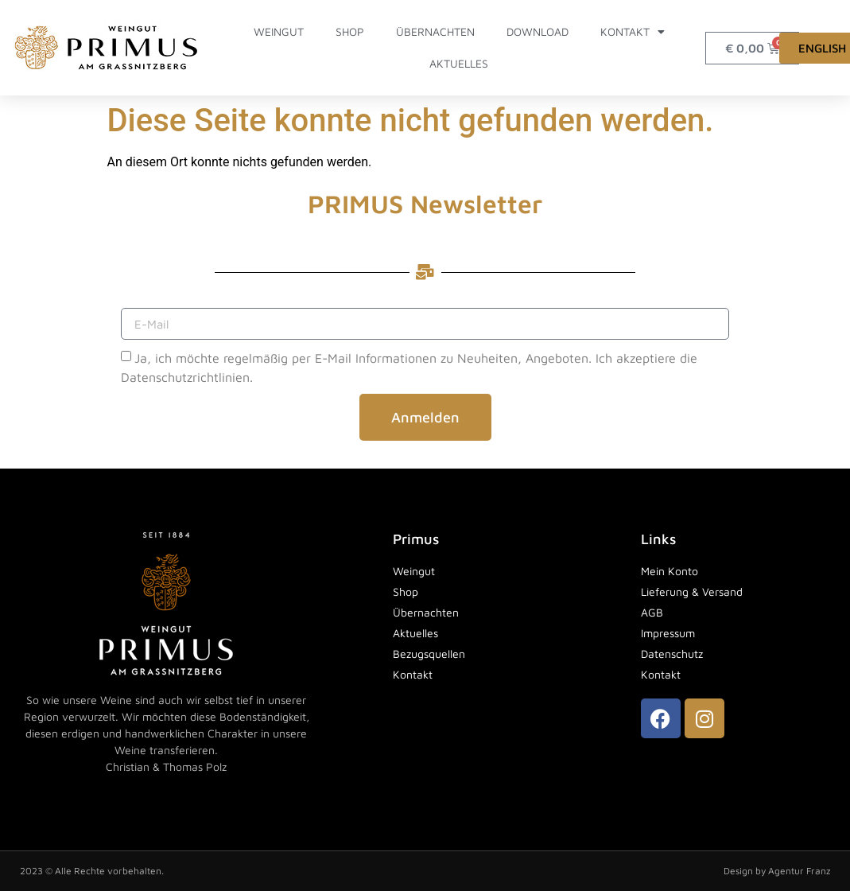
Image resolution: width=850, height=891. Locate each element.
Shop (350, 31)
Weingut (279, 31)
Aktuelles (458, 63)
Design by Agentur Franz (777, 871)
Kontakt (632, 31)
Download (538, 31)
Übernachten (435, 31)
